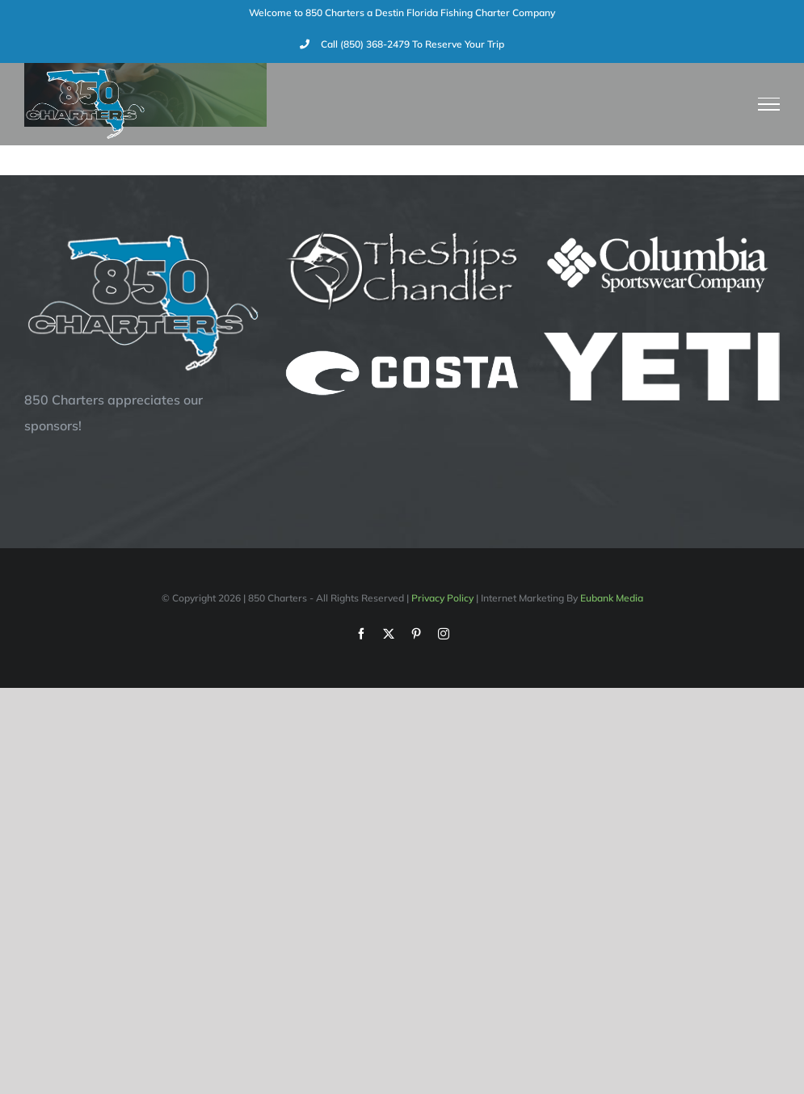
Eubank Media (611, 598)
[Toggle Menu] (769, 104)
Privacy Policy (442, 598)
